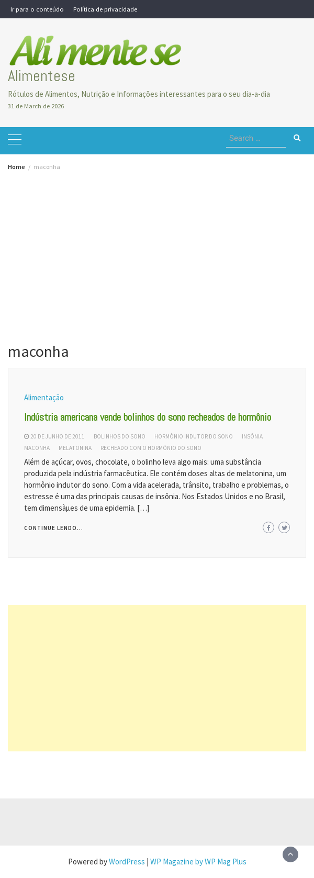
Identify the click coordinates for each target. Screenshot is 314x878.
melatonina (75, 448)
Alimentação (44, 397)
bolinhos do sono (119, 436)
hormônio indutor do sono (193, 436)
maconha (37, 448)
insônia (252, 436)
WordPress (127, 861)
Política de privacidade (105, 9)
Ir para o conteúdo (37, 9)
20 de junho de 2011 (57, 436)
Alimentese (41, 76)
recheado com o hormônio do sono (150, 448)
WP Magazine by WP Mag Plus (198, 861)
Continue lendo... (53, 528)
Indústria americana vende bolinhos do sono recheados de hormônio (147, 417)
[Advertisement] (157, 248)
